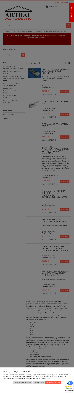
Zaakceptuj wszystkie (53, 382)
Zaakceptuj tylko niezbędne (22, 382)
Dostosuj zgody (39, 382)
